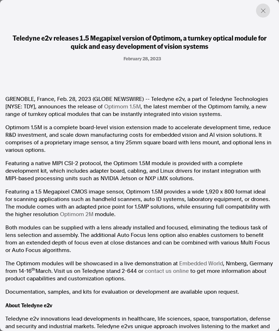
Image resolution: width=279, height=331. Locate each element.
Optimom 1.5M (122, 106)
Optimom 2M (76, 214)
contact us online (167, 271)
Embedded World (201, 263)
